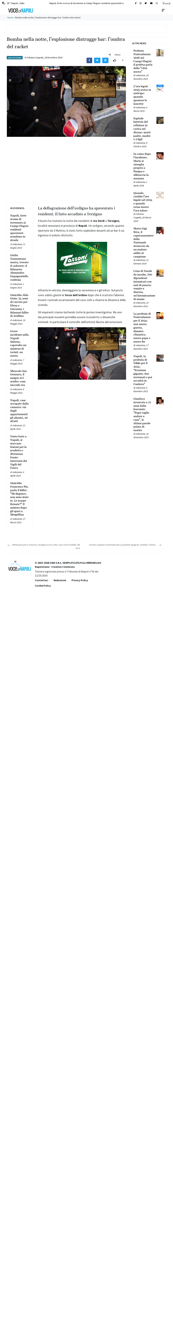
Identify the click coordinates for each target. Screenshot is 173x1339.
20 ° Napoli (13, 3)
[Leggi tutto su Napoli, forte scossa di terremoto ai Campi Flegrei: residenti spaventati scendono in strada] (19, 228)
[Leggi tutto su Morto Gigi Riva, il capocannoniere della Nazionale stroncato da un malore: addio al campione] (142, 242)
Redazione (60, 580)
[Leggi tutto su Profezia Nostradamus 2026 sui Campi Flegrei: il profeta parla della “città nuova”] (142, 61)
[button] (157, 3)
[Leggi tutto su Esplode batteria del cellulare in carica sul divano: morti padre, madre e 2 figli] (142, 129)
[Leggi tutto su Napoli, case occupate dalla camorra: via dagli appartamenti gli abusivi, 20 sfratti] (19, 411)
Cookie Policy (43, 585)
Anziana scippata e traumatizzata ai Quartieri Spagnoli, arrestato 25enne (122, 544)
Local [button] (166, 3)
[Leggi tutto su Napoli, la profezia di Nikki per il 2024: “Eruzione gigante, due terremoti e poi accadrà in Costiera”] (142, 370)
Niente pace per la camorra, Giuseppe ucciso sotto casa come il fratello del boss (46, 546)
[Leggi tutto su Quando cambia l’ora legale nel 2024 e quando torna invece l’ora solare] (142, 201)
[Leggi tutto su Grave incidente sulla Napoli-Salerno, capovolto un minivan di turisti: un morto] (19, 343)
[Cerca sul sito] (135, 3)
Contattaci (41, 580)
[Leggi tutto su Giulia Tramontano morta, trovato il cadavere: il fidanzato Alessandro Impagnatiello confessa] (19, 268)
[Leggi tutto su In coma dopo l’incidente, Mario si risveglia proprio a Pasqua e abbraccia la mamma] (142, 166)
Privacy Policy (80, 580)
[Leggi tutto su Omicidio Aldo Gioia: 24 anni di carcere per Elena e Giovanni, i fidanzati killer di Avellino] (19, 305)
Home (10, 17)
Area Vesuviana (14, 58)
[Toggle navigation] (163, 10)
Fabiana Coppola (35, 57)
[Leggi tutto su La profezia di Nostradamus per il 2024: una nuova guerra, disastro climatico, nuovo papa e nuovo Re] (142, 328)
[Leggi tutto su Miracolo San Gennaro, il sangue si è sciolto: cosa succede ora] (19, 378)
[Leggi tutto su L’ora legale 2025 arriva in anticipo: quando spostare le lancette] (142, 95)
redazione (17, 244)
